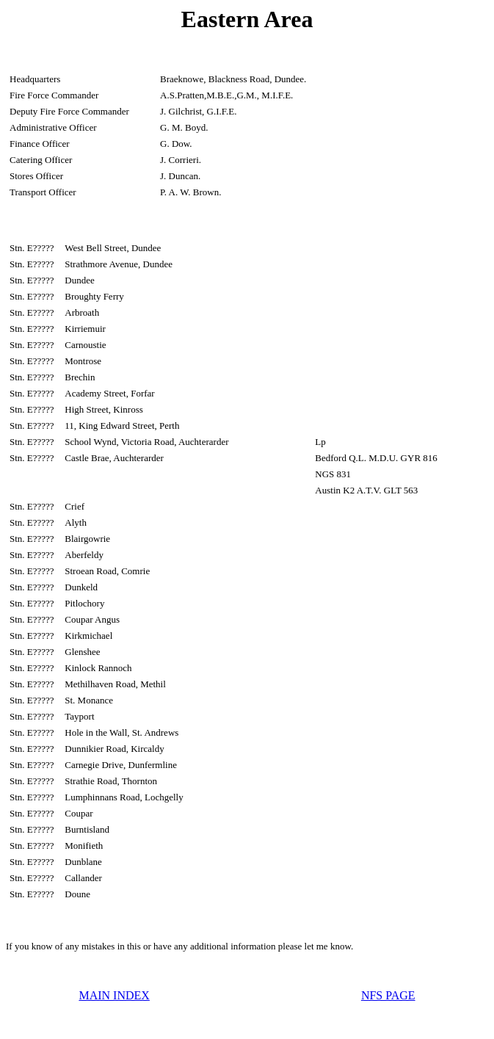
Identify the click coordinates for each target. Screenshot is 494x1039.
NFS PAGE (388, 995)
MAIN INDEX (114, 995)
